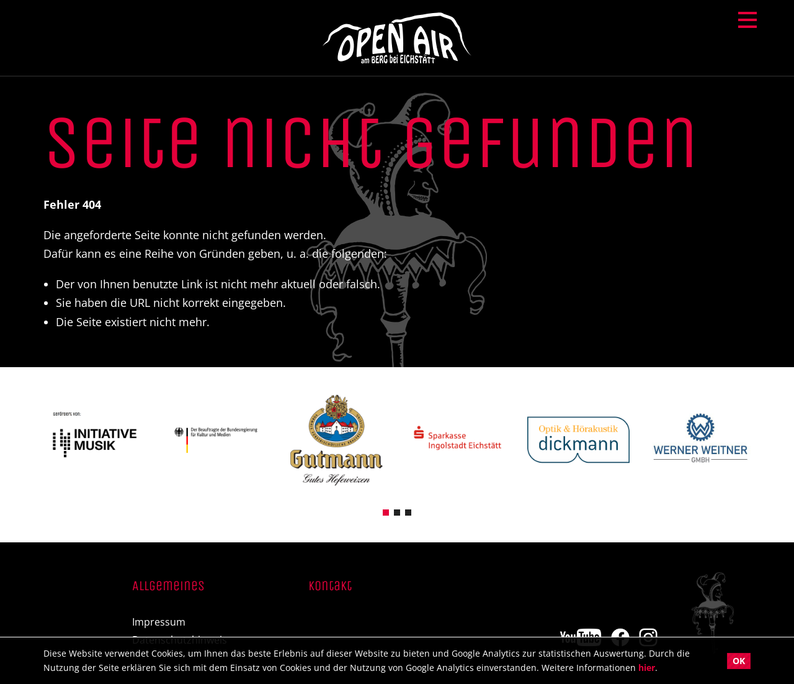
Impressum (158, 622)
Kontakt (330, 586)
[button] (385, 512)
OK (739, 661)
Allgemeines (168, 586)
